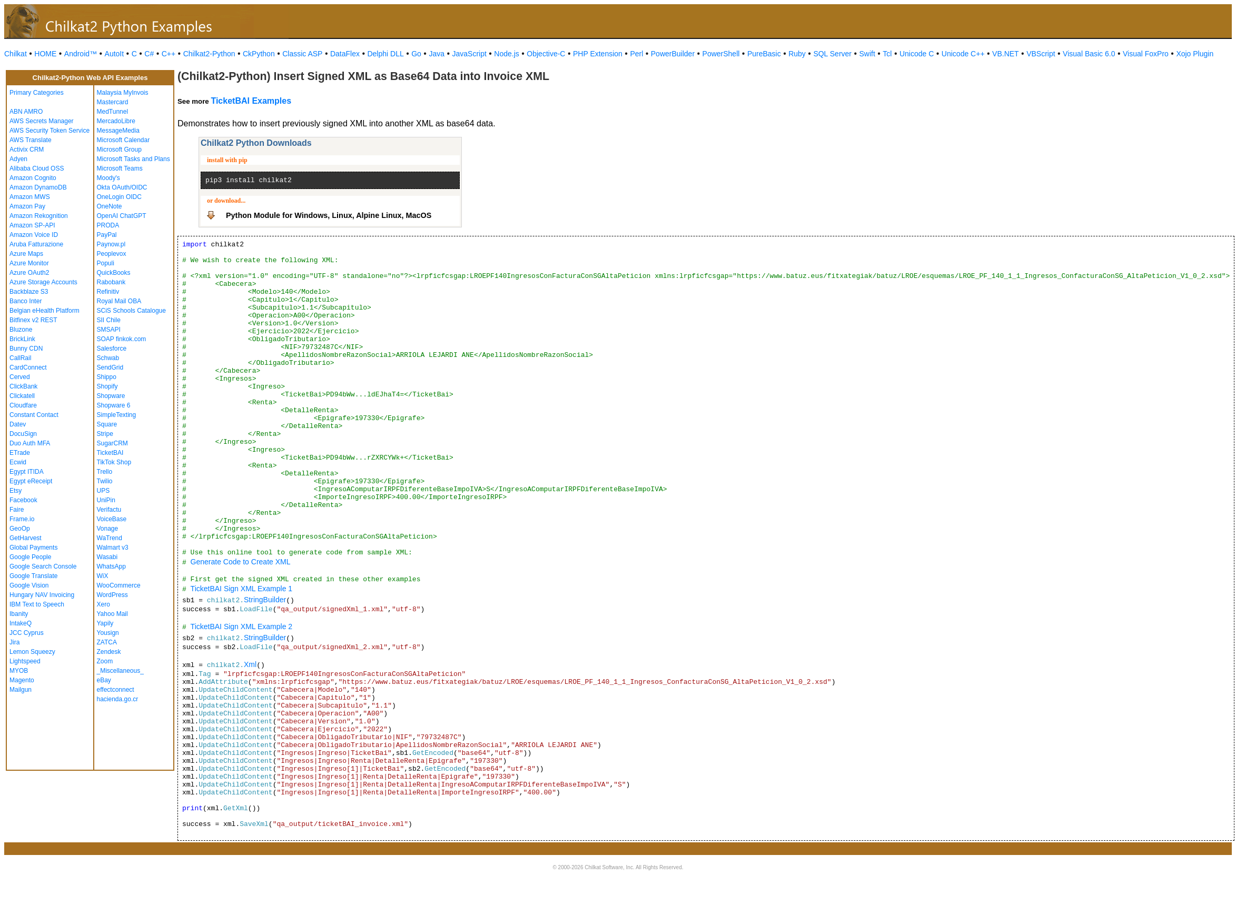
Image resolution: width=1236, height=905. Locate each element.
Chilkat (15, 53)
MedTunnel (112, 111)
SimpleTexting (116, 415)
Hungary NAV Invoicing (41, 595)
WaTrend (109, 538)
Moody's (108, 178)
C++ (168, 53)
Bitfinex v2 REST (33, 320)
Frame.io (21, 519)
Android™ (80, 53)
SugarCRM (112, 443)
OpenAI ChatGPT (121, 216)
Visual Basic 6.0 (1089, 53)
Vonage (107, 528)
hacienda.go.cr (118, 699)
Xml (250, 664)
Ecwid (17, 462)
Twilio (105, 481)
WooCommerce (119, 585)
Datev (17, 424)
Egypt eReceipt (30, 481)
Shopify (107, 386)
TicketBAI (110, 452)
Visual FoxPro (1146, 53)
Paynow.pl (111, 244)
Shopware (111, 396)
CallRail (20, 358)
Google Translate (33, 576)
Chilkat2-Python (209, 53)
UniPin (106, 500)
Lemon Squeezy (32, 651)
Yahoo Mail (112, 614)
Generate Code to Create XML (241, 562)
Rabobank (111, 282)
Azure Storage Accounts (43, 282)
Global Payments (33, 547)
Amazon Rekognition (38, 216)
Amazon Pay (27, 206)
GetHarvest (25, 538)
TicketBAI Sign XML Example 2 (241, 626)
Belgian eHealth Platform (44, 310)
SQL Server (832, 53)
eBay (104, 680)
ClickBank (23, 386)
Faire (16, 509)
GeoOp (19, 528)
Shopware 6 (114, 405)
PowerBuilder (673, 53)
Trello (105, 471)
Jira (14, 642)
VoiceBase (112, 519)
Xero (103, 604)
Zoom (105, 661)
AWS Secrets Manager (41, 121)
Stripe (105, 433)
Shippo (106, 377)
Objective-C (546, 53)
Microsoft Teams (120, 168)
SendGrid (110, 367)
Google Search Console (42, 566)
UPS (103, 490)
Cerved (19, 377)
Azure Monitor (29, 263)
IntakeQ (20, 623)
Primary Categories (36, 92)
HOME (45, 53)
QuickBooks (114, 272)
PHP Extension (597, 53)
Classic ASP (302, 53)
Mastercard (112, 102)
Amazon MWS (29, 197)
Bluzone (20, 329)
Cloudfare (23, 405)
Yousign (108, 633)
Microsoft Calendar (123, 140)
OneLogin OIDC (119, 197)
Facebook (23, 500)
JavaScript (469, 53)
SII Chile (109, 320)
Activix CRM (26, 149)
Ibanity (18, 614)
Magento (21, 680)
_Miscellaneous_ (120, 670)
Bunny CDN (26, 348)
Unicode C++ (963, 53)
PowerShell (721, 53)
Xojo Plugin (1194, 53)
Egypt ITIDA (26, 471)
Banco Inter (25, 301)
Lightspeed (25, 661)
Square (107, 424)
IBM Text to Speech (36, 604)
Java (436, 53)
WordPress (112, 595)
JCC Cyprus (26, 633)
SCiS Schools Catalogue (131, 310)
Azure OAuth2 (29, 272)
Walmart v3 (112, 547)
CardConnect (28, 367)
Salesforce (112, 348)
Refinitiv (108, 291)
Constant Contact (33, 415)
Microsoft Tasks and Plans (133, 159)
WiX (102, 576)
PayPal (107, 234)
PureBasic (764, 53)
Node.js (506, 53)
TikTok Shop (114, 462)
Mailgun (20, 689)
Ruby (797, 53)
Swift (867, 53)
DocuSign (23, 433)
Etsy (15, 490)
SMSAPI (109, 329)
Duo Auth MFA (29, 443)
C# (149, 53)
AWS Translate (30, 140)
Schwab (108, 358)
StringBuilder (265, 599)
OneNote (109, 206)
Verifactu (109, 509)
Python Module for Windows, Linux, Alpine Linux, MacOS (328, 215)
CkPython (259, 53)
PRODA (108, 225)
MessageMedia (118, 130)
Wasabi (107, 557)
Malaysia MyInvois (123, 92)
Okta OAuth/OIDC (122, 187)
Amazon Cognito (32, 178)
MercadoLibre (116, 121)
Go (416, 53)
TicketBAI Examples (251, 100)
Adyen (18, 159)
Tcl (887, 53)
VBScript (1040, 53)
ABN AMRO (26, 111)
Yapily (105, 623)
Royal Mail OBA (119, 301)
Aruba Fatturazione (36, 244)
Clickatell (22, 396)
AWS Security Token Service (49, 130)
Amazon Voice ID (33, 234)
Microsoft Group (119, 149)
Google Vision (29, 585)
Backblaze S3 (28, 291)
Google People (30, 557)
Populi (105, 263)
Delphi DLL (385, 53)
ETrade (19, 452)
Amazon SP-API (32, 225)
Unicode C (916, 53)
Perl (636, 53)
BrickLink (22, 339)
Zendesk (109, 651)
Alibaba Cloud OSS (36, 168)
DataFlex (345, 53)
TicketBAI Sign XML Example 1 (241, 588)
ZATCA (107, 642)
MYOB (18, 670)
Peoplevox (111, 253)
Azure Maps (26, 253)
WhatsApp (111, 566)
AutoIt (114, 53)
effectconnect (115, 689)
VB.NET (1005, 53)
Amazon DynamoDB (38, 187)
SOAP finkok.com (121, 339)
